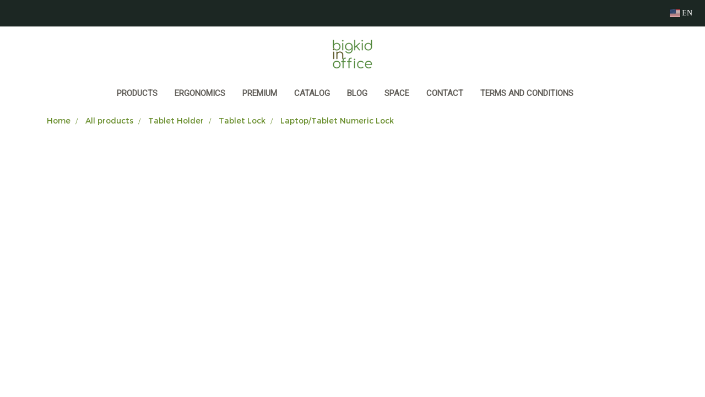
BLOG (357, 93)
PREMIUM (259, 93)
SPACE (396, 93)
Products (137, 93)
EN (681, 13)
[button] (592, 94)
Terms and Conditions (526, 93)
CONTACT (444, 93)
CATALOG (312, 93)
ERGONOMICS (200, 93)
